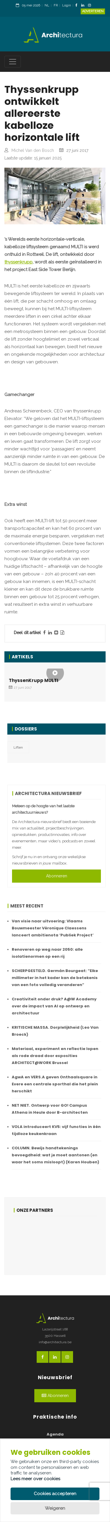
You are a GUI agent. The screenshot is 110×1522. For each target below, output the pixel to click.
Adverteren (93, 11)
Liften (18, 747)
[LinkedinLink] (84, 5)
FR (56, 5)
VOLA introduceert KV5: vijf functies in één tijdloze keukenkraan (56, 1130)
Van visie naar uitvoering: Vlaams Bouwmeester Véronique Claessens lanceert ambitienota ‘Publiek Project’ (53, 928)
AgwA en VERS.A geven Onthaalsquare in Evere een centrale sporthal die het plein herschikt (55, 1084)
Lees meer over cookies (35, 1478)
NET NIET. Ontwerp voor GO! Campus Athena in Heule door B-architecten (50, 1109)
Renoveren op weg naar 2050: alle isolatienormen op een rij (47, 953)
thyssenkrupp (18, 262)
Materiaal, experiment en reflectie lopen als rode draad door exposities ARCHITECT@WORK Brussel (55, 1055)
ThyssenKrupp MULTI (33, 680)
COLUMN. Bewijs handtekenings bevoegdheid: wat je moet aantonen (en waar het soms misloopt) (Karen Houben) (55, 1155)
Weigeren (55, 1508)
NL (47, 5)
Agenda (55, 1434)
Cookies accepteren (55, 1493)
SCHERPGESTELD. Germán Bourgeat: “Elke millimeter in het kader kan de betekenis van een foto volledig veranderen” (55, 978)
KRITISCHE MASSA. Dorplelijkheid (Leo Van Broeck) (55, 1031)
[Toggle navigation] (12, 61)
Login (66, 5)
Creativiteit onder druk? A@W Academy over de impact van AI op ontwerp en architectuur (54, 1006)
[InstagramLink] (91, 5)
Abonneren (56, 876)
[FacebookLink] (77, 5)
